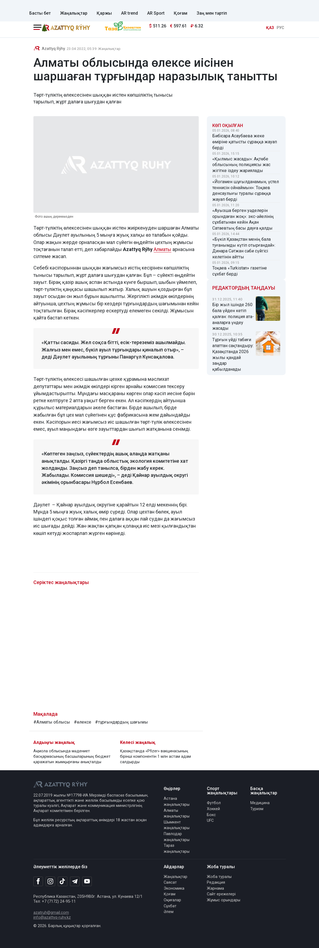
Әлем (168, 911)
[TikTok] (62, 881)
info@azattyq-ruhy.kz (52, 917)
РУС (280, 28)
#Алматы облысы (51, 722)
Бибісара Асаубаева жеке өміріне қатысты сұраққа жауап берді (244, 141)
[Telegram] (75, 881)
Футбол (214, 803)
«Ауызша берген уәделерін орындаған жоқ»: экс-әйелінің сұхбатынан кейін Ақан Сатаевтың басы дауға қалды (243, 219)
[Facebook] (38, 881)
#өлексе (82, 722)
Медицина (260, 803)
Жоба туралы (219, 876)
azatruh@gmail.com (51, 912)
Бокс (211, 815)
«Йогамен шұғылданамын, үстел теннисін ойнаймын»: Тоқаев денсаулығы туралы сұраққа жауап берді (245, 190)
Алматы (162, 249)
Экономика (174, 888)
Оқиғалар (172, 900)
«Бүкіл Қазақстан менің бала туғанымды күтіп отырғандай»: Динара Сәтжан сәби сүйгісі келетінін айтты (243, 248)
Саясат (170, 882)
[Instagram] (50, 881)
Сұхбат (170, 906)
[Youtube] (87, 881)
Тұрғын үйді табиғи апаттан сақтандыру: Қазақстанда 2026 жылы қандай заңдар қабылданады (233, 354)
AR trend (129, 13)
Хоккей (213, 809)
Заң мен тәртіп (212, 13)
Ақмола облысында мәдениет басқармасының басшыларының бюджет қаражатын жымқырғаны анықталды (71, 756)
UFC (210, 820)
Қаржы (104, 13)
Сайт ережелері (221, 894)
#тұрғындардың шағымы (121, 722)
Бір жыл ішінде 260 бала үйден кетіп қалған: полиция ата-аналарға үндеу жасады (233, 316)
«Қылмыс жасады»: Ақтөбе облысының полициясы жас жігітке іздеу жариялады (241, 164)
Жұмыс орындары (223, 900)
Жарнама (215, 888)
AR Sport (156, 13)
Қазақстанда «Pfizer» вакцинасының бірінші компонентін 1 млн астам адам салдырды (155, 756)
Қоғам (180, 13)
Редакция (216, 882)
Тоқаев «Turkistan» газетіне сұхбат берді (239, 271)
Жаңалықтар (73, 13)
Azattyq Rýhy (53, 48)
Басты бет (40, 13)
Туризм (256, 809)
